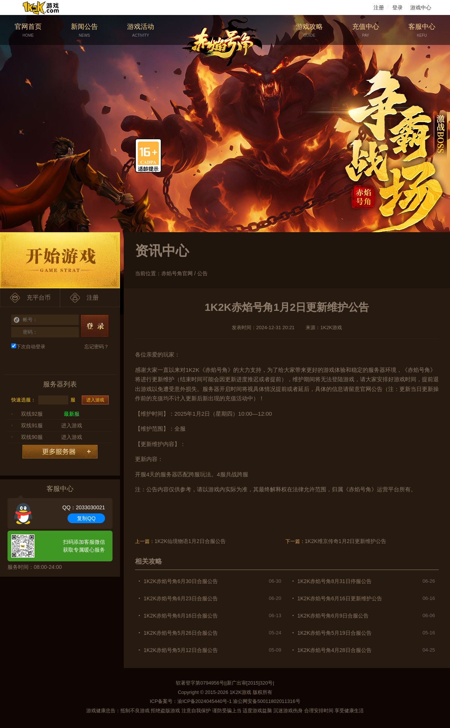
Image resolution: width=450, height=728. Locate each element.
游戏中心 (420, 7)
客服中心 (422, 30)
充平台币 (39, 297)
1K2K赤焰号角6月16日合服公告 (181, 616)
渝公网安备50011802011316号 (266, 701)
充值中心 (366, 30)
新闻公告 (84, 30)
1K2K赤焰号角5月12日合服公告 (181, 650)
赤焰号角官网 (177, 273)
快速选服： (23, 400)
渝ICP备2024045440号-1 (204, 701)
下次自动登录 (28, 346)
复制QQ (86, 518)
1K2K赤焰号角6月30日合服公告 (181, 581)
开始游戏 (60, 260)
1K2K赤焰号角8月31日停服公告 (334, 581)
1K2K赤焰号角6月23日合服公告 (181, 598)
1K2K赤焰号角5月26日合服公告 (181, 633)
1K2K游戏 (240, 692)
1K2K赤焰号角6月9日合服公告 (333, 616)
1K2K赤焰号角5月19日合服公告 (334, 633)
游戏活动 (140, 30)
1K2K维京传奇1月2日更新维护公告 (346, 541)
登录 (397, 7)
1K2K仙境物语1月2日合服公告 (190, 541)
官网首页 (28, 30)
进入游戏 (95, 400)
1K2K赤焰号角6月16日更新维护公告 (339, 598)
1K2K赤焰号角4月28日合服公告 (334, 650)
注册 (379, 7)
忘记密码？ (96, 346)
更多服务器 (60, 451)
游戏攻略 (309, 30)
